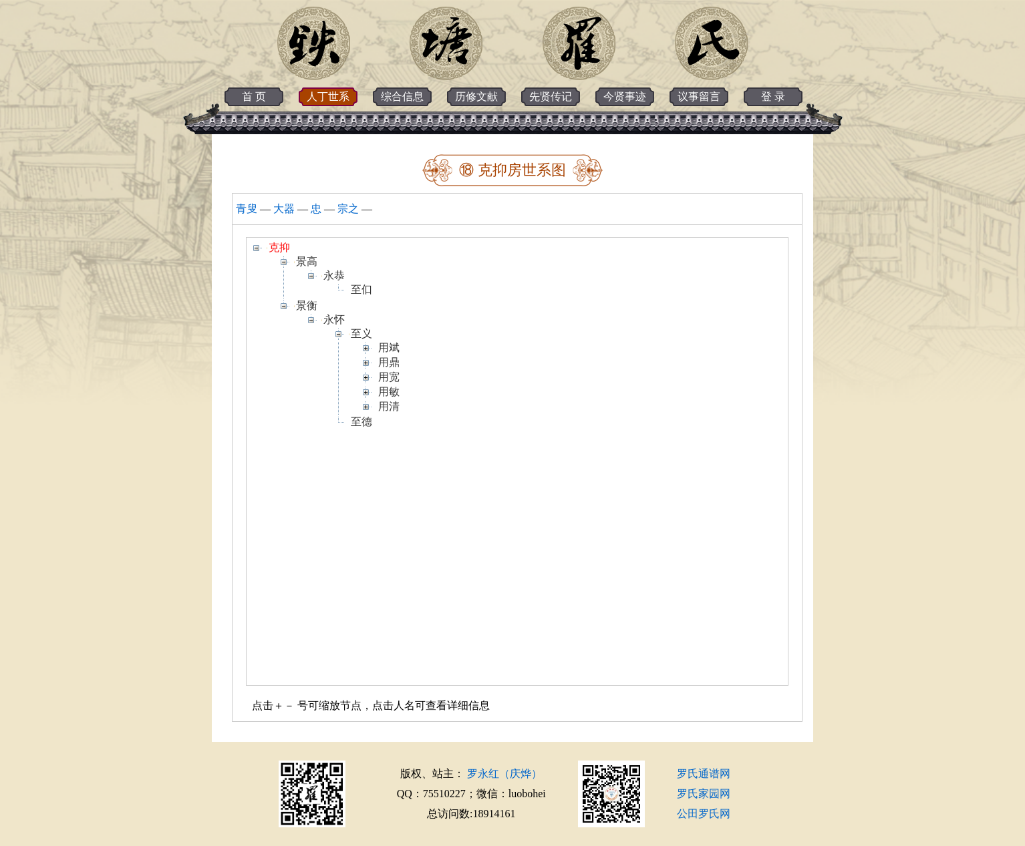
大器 (284, 208)
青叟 (246, 208)
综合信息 (402, 96)
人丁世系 (328, 96)
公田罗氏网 (703, 813)
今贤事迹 (624, 96)
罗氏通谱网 (703, 773)
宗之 (348, 208)
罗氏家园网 (703, 793)
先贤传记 (550, 96)
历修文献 (476, 96)
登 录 (773, 96)
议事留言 (699, 96)
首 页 (254, 96)
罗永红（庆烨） (504, 773)
